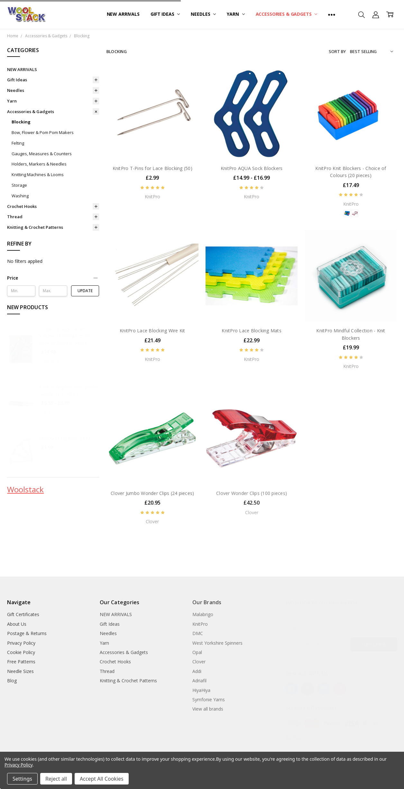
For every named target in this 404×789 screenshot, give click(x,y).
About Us (16, 624)
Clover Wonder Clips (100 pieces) (251, 493)
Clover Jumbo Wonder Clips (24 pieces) (152, 493)
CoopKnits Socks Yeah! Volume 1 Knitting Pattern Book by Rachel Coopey (64, 335)
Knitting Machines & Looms (38, 174)
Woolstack (25, 489)
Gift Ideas (165, 14)
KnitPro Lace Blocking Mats (251, 330)
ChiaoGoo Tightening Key (64, 438)
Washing (20, 196)
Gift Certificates (23, 614)
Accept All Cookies (102, 778)
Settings (22, 778)
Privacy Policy (21, 643)
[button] (53, 278)
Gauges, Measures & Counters (42, 154)
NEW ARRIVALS (123, 14)
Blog (12, 680)
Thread (15, 217)
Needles (203, 14)
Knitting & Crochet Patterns (35, 227)
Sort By (337, 51)
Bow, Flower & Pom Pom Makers (43, 132)
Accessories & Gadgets (286, 14)
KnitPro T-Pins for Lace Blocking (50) (152, 168)
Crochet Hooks (22, 206)
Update (85, 290)
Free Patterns (21, 662)
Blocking (21, 122)
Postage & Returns (27, 633)
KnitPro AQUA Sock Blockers (252, 168)
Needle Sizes (20, 671)
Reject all (56, 778)
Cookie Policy (21, 652)
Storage (19, 185)
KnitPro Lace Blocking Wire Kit (152, 330)
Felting (18, 143)
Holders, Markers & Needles (39, 164)
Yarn (235, 14)
